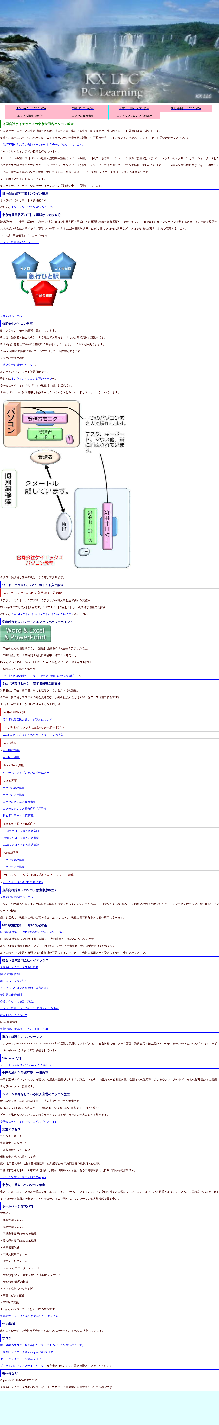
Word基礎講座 (11, 750)
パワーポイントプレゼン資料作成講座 (26, 772)
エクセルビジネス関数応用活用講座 (25, 808)
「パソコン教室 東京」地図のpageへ (23, 1177)
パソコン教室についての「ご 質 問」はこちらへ (29, 1008)
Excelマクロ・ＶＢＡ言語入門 (21, 830)
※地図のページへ (11, 316)
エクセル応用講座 (14, 794)
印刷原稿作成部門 (11, 994)
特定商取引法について (13, 1015)
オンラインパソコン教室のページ (31, 207)
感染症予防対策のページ (18, 364)
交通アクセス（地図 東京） (18, 1001)
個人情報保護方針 (11, 974)
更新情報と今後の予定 (24, 1028)
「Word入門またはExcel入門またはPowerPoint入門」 (42, 614)
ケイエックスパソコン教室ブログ (20, 1358)
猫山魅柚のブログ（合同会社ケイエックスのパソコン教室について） (42, 1345)
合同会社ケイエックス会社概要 (19, 967)
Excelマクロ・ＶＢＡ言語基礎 (21, 837)
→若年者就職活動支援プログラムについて (26, 719)
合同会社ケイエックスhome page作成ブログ (26, 1352)
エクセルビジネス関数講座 (19, 801)
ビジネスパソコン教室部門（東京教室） (24, 987)
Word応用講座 (11, 757)
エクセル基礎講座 (14, 788)
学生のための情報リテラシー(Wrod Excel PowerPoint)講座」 (41, 675)
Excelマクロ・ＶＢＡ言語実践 (21, 844)
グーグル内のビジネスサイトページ (22, 1365)
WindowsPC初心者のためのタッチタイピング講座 (33, 734)
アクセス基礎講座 (14, 860)
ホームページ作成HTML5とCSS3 (23, 882)
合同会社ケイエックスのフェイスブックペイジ (28, 1121)
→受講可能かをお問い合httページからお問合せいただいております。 (42, 144)
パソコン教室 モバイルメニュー (19, 242)
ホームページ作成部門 (13, 980)
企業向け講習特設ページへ (16, 896)
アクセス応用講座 (14, 866)
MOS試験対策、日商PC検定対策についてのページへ (32, 932)
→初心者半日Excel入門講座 (17, 815)
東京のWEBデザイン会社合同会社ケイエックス (29, 1316)
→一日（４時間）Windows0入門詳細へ (27, 1064)
